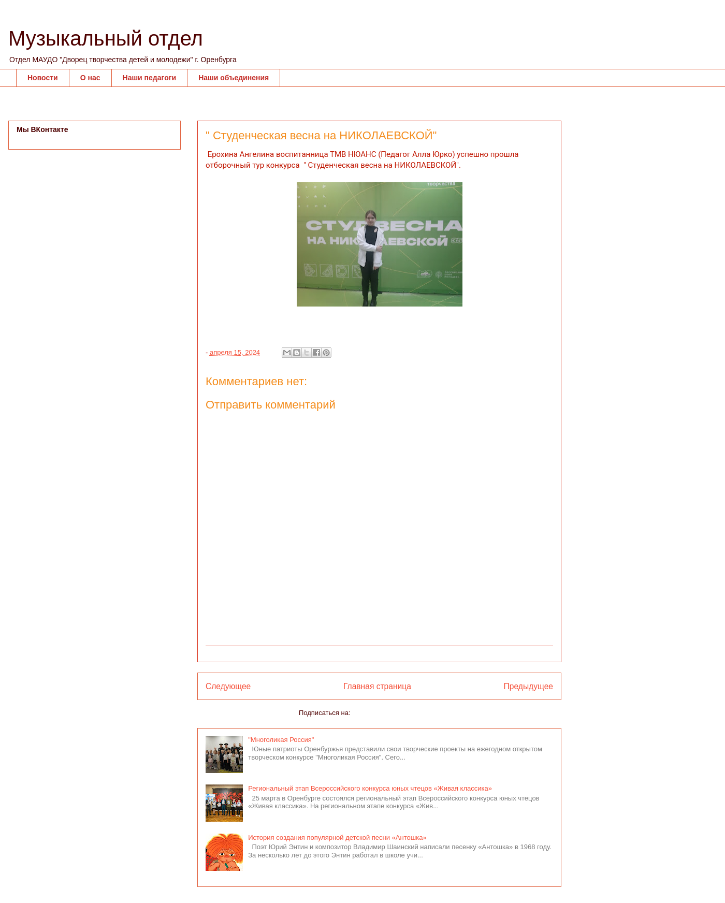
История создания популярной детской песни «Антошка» (337, 837)
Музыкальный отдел (105, 38)
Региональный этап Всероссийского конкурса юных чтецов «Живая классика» (370, 788)
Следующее (228, 686)
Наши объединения (233, 78)
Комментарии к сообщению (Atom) (406, 713)
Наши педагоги (150, 78)
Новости (42, 78)
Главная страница (377, 686)
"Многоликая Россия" (281, 740)
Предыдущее (528, 686)
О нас (90, 78)
